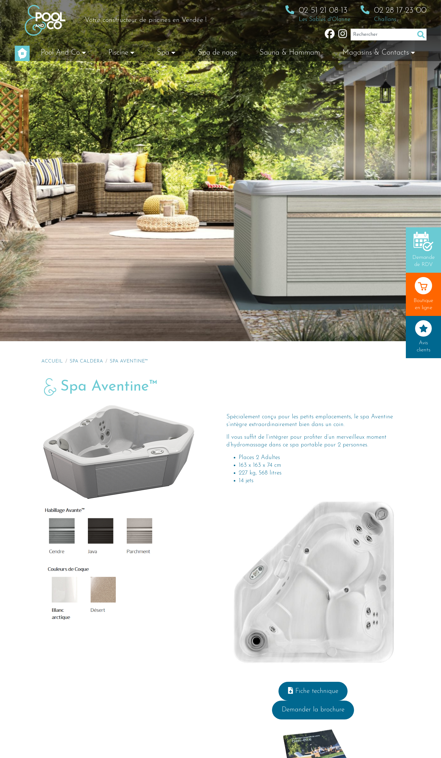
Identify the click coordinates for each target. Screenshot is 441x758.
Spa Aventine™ (129, 361)
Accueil (52, 361)
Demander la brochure (313, 709)
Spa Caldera (86, 361)
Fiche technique (313, 690)
